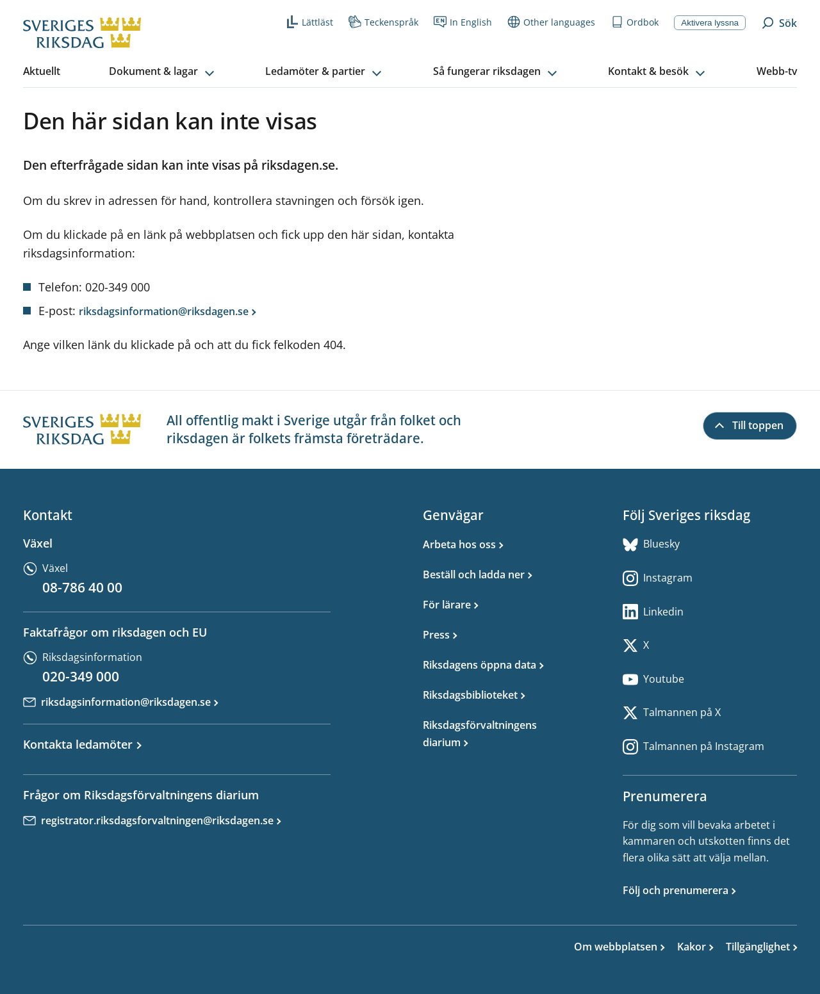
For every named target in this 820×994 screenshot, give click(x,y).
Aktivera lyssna (710, 23)
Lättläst (309, 21)
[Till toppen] (750, 426)
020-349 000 (80, 676)
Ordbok (635, 21)
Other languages (551, 21)
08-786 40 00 (82, 587)
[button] (163, 71)
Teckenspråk (383, 21)
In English (463, 21)
